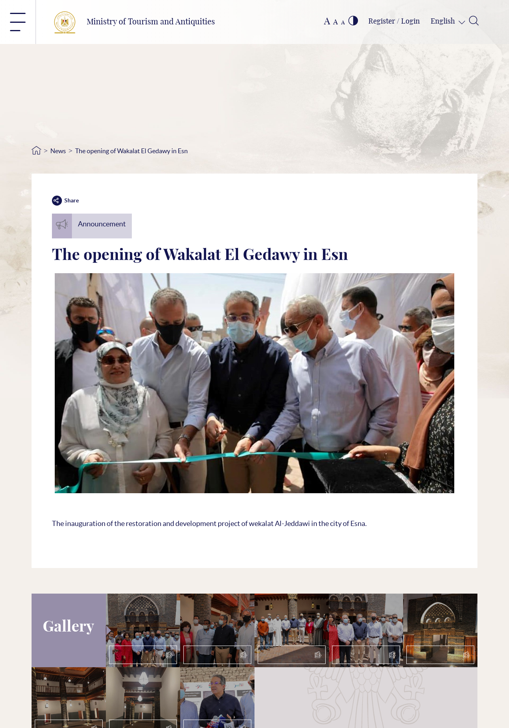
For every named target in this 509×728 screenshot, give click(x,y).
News (58, 150)
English (444, 21)
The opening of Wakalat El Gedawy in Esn (131, 150)
